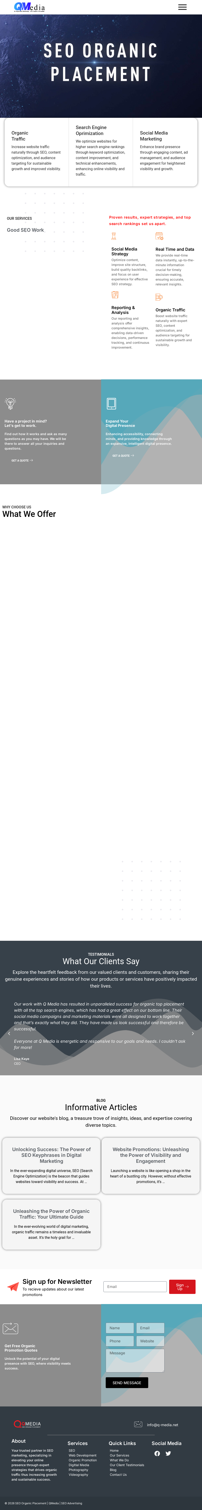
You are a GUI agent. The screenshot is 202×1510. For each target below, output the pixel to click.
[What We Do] (128, 1460)
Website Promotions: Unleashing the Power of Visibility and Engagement (151, 1155)
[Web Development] (86, 1455)
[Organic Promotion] (86, 1460)
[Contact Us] (128, 1474)
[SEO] (86, 1450)
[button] (9, 1033)
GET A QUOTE (22, 460)
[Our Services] (128, 1455)
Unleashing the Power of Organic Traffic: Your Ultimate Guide (51, 1214)
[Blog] (128, 1469)
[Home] (128, 1450)
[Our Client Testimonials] (128, 1464)
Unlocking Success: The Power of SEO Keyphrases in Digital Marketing (51, 1155)
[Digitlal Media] (86, 1464)
